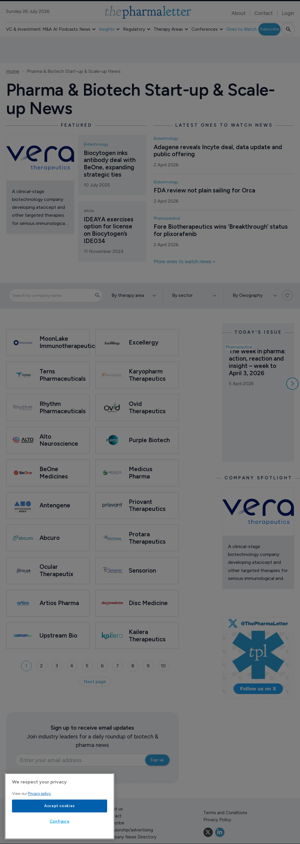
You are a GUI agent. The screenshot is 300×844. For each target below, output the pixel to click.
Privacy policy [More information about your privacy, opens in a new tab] (39, 793)
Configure (60, 821)
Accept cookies (59, 806)
